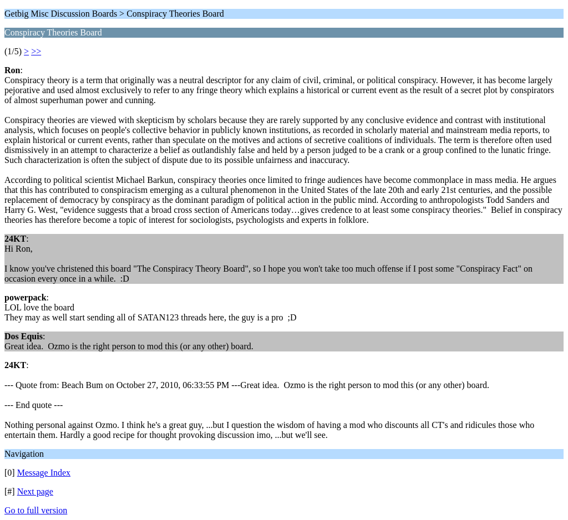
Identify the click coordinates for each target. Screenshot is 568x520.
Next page (35, 491)
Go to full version (35, 510)
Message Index (43, 472)
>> (36, 51)
